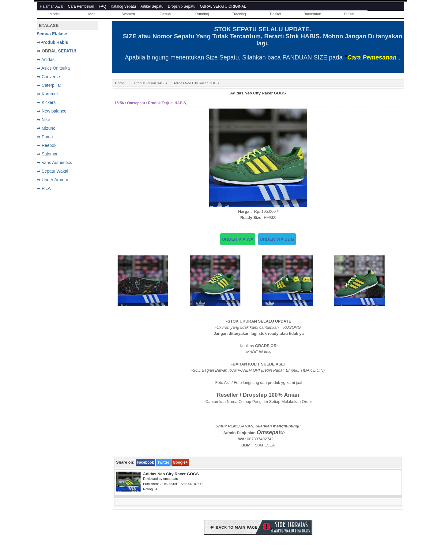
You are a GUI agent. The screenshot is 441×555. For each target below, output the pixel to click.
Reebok (49, 145)
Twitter (163, 462)
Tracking (239, 14)
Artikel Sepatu (152, 6)
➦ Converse (48, 76)
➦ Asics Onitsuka (53, 68)
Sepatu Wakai (55, 171)
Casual (165, 14)
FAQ (102, 6)
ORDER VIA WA (238, 239)
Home (119, 83)
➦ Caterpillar (49, 85)
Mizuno (48, 128)
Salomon (50, 153)
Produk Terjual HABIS (150, 83)
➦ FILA (44, 188)
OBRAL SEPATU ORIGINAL (223, 6)
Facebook (145, 462)
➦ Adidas (46, 59)
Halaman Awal (51, 6)
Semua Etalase (52, 33)
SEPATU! (67, 50)
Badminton (312, 14)
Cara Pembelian (81, 6)
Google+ (180, 462)
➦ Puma (45, 136)
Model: (55, 14)
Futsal (349, 14)
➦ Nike (43, 119)
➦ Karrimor (47, 93)
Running (202, 14)
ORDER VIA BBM (277, 239)
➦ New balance (51, 111)
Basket (275, 14)
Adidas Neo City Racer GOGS (258, 93)
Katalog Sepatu (123, 6)
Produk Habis (54, 42)
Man (91, 14)
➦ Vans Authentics (54, 162)
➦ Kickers (46, 102)
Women (128, 14)
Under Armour (55, 179)
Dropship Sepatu (181, 6)
